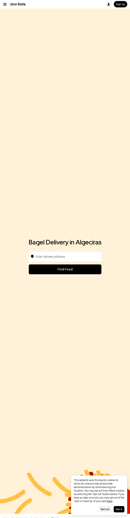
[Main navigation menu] (5, 4)
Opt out (105, 509)
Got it (119, 509)
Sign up (120, 4)
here (109, 501)
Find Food (65, 269)
